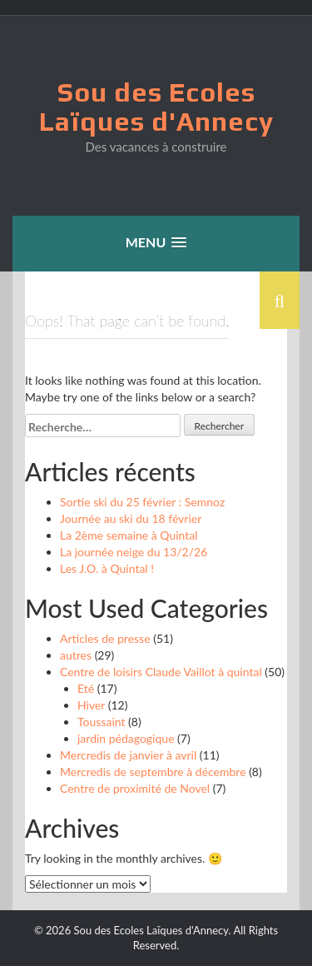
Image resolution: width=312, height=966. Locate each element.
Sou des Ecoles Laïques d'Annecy (156, 107)
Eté (85, 688)
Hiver (91, 705)
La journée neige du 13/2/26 (133, 552)
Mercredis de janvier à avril (128, 755)
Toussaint (101, 722)
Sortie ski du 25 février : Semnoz (142, 502)
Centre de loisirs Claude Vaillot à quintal (161, 672)
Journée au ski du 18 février (130, 518)
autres (76, 655)
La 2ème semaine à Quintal (129, 535)
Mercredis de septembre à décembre (153, 771)
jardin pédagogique (126, 738)
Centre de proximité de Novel (135, 788)
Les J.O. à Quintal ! (107, 568)
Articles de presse (105, 638)
